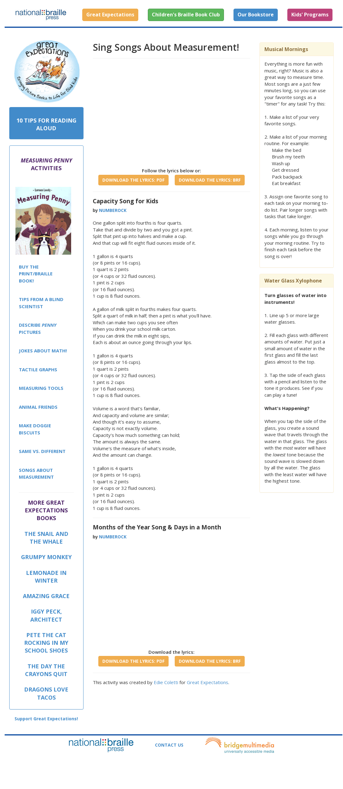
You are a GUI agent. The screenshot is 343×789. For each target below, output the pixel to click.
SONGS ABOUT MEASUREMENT (36, 473)
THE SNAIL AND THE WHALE (46, 537)
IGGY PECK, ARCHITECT (46, 615)
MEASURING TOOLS (41, 388)
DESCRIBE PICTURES (37, 328)
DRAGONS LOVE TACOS (46, 693)
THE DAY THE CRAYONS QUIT (46, 670)
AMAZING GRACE (46, 596)
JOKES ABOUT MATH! (43, 350)
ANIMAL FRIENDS (38, 407)
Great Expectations (207, 682)
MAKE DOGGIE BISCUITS (35, 429)
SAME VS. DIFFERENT (42, 451)
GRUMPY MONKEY (46, 557)
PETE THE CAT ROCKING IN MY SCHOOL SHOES (46, 642)
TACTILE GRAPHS (38, 369)
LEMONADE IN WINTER (46, 576)
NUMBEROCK (112, 210)
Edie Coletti (166, 682)
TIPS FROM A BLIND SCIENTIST (41, 302)
